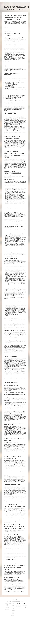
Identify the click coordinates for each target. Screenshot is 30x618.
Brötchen (12, 615)
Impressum (7, 607)
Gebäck (13, 603)
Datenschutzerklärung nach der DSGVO (8, 604)
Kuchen (13, 613)
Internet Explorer (7, 61)
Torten (13, 608)
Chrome (6, 63)
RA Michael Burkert (21, 591)
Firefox (6, 62)
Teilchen (13, 605)
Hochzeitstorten (13, 610)
